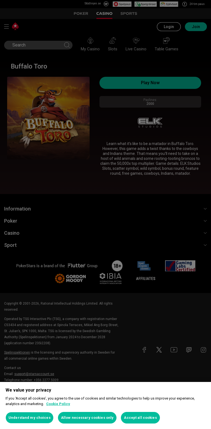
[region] (105, 405)
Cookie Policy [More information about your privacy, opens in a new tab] (58, 404)
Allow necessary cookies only (87, 418)
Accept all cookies (140, 418)
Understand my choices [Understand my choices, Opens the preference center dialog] (30, 418)
